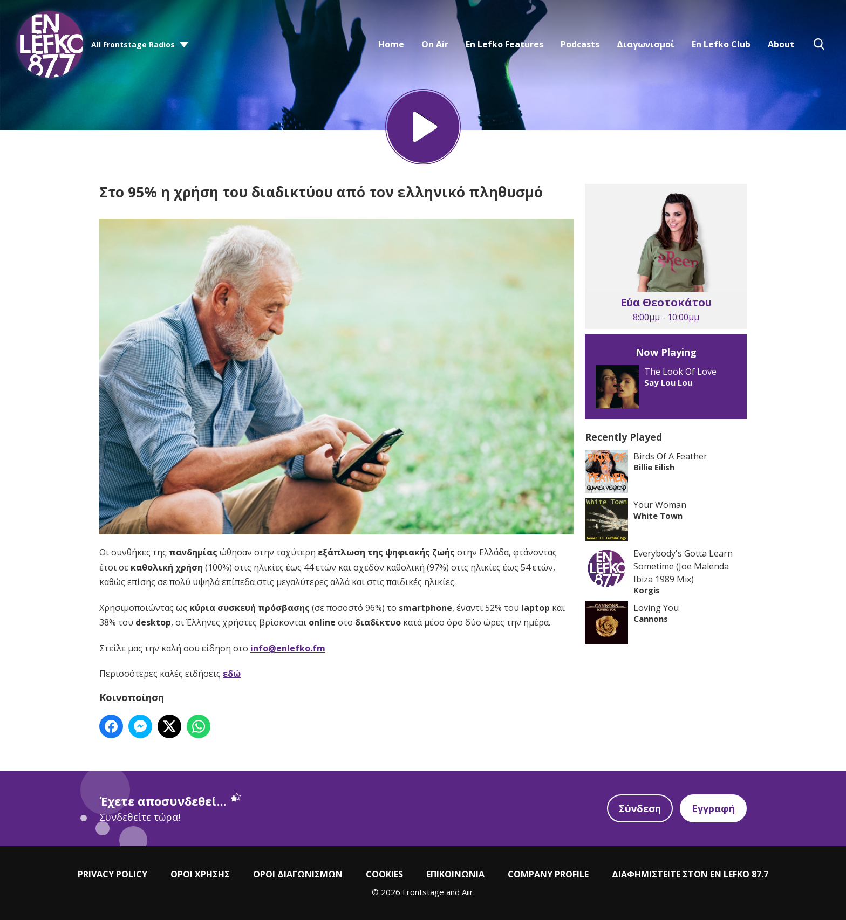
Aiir (467, 892)
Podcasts (580, 44)
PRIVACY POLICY (112, 874)
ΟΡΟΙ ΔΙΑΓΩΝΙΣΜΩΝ (298, 874)
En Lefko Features (504, 44)
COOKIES (384, 874)
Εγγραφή (713, 808)
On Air (434, 44)
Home (391, 44)
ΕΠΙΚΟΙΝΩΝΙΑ (455, 874)
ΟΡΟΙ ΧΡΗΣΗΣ (200, 874)
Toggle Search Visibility (819, 44)
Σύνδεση (640, 808)
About (781, 44)
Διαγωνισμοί (645, 44)
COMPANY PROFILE (548, 874)
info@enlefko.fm (287, 648)
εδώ (232, 673)
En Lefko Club (721, 44)
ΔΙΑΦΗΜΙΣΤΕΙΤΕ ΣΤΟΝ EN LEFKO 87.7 (690, 874)
